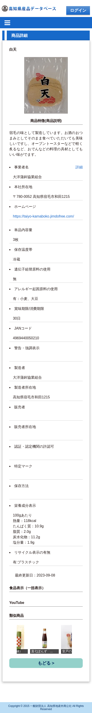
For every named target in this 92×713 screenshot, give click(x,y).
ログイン (78, 10)
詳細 (79, 167)
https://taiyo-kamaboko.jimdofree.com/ (43, 216)
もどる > (46, 663)
